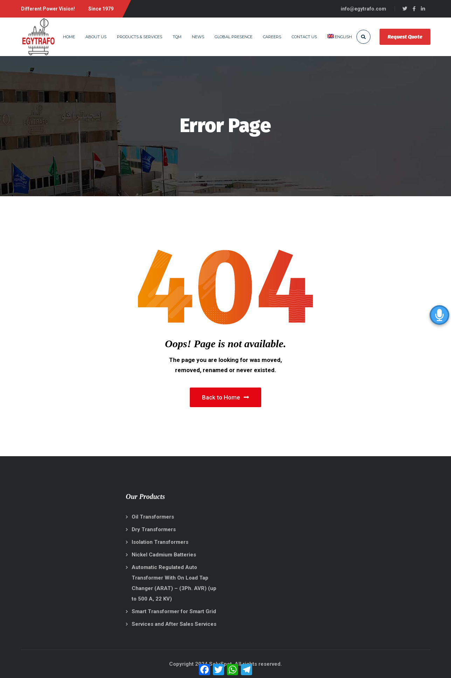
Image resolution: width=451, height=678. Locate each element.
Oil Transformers (153, 517)
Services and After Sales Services (174, 624)
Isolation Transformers (160, 542)
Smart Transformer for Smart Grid (174, 611)
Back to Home (225, 397)
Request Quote (405, 37)
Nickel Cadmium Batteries (164, 555)
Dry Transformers (154, 529)
